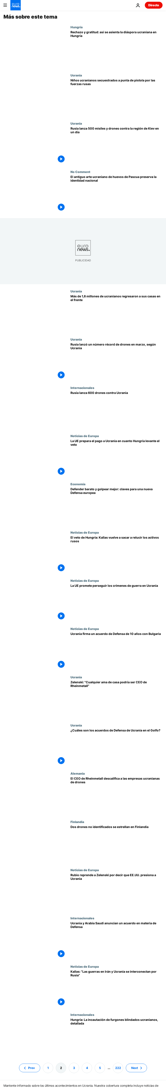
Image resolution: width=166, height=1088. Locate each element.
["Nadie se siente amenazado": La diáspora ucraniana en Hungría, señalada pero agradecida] (116, 49)
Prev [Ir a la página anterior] (31, 1068)
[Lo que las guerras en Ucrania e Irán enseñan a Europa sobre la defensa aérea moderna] (116, 506)
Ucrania (76, 75)
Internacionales (82, 387)
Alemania (77, 773)
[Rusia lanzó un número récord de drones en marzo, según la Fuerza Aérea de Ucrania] (116, 362)
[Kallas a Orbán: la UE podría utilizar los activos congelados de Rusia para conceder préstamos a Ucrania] (116, 555)
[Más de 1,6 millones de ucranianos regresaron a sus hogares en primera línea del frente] (116, 313)
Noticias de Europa (84, 436)
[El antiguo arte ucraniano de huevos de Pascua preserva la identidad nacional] (116, 194)
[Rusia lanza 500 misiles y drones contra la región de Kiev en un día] (116, 146)
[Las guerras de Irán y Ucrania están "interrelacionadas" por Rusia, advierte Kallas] (116, 989)
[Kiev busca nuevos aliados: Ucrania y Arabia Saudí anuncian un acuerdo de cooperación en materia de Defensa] (116, 940)
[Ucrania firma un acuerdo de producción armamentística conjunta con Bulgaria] (116, 651)
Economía (77, 484)
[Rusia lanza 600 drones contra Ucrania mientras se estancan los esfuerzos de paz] (116, 410)
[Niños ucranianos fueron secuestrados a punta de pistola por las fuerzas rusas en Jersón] (116, 97)
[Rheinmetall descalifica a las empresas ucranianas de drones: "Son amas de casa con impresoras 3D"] (116, 796)
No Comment (80, 171)
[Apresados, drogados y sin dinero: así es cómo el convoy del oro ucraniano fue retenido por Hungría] (116, 1037)
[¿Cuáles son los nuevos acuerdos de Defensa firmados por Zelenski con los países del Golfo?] (116, 747)
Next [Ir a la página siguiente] (134, 1068)
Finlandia (77, 821)
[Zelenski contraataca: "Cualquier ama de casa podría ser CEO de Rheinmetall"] (116, 699)
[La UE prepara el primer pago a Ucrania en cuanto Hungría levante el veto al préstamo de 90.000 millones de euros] (116, 458)
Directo (153, 5)
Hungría (76, 27)
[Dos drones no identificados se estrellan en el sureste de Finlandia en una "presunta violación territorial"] (116, 844)
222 (118, 1068)
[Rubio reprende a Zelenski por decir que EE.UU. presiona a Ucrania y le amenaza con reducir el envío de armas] (116, 892)
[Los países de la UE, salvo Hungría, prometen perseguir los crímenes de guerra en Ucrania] (116, 603)
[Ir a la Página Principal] (15, 5)
